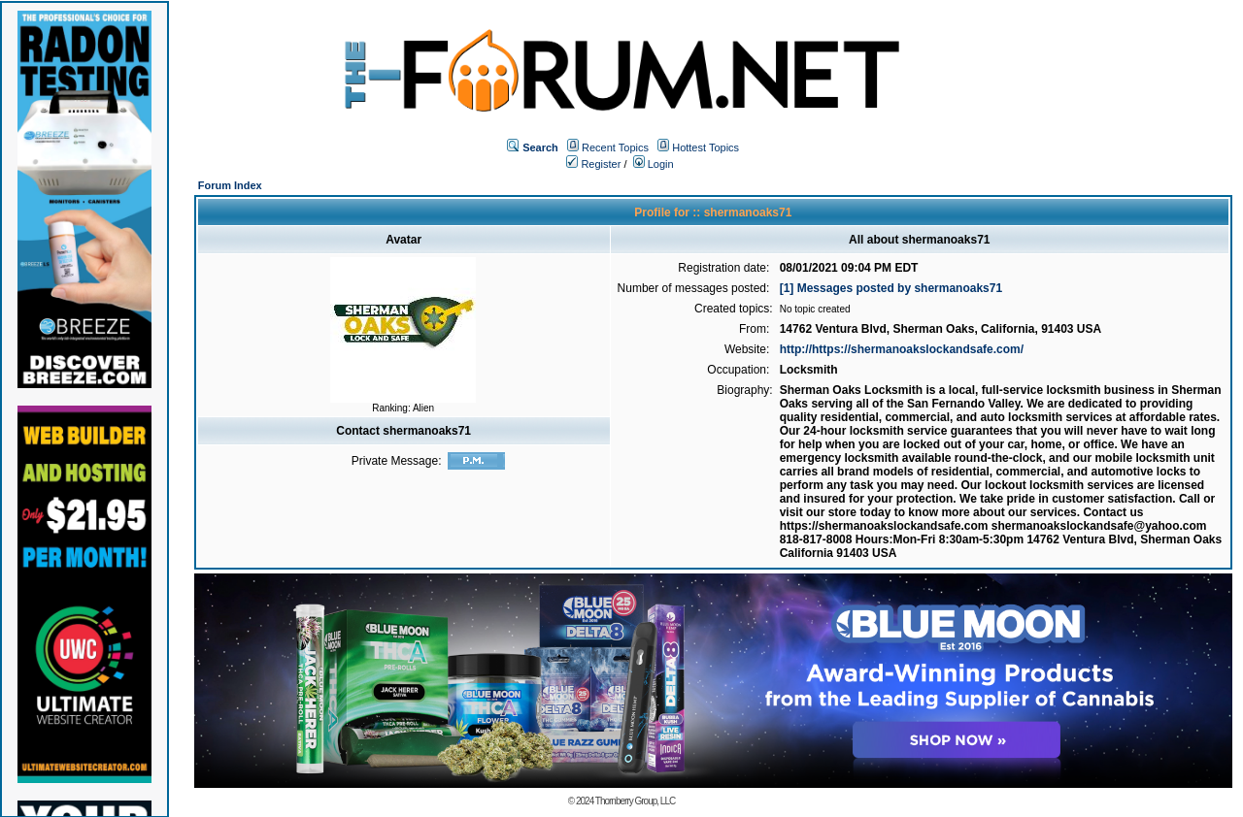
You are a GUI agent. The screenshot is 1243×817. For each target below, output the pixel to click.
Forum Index (230, 185)
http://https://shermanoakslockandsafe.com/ (902, 349)
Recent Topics (615, 147)
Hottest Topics (705, 147)
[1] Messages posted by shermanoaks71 (891, 288)
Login (653, 164)
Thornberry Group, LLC (635, 801)
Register (593, 164)
